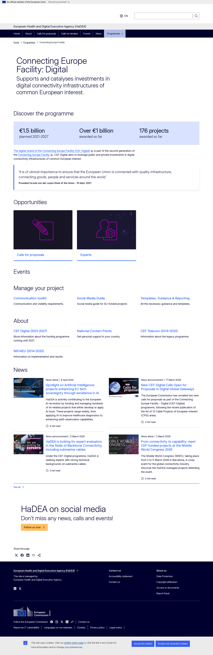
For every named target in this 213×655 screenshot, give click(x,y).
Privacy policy (97, 627)
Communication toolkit (30, 298)
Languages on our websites (58, 627)
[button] (16, 555)
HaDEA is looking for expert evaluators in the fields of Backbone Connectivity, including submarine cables (74, 445)
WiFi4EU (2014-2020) (29, 351)
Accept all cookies (143, 643)
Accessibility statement (120, 576)
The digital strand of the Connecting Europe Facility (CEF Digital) (52, 150)
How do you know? (58, 2)
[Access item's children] (123, 34)
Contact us (114, 582)
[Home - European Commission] (37, 14)
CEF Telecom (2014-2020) (159, 331)
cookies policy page (74, 643)
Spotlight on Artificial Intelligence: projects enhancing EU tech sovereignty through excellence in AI (72, 389)
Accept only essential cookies (173, 643)
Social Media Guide (91, 298)
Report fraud (162, 593)
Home (17, 33)
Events (86, 33)
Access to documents (167, 587)
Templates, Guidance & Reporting (165, 298)
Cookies (81, 627)
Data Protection (164, 576)
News (99, 33)
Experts (86, 255)
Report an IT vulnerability (26, 627)
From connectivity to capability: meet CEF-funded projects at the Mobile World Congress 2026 (168, 445)
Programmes (113, 33)
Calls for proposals (46, 33)
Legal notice (115, 627)
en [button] (124, 16)
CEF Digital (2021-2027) (30, 331)
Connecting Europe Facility (34, 154)
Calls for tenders (69, 33)
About (28, 33)
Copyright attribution (166, 582)
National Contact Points (94, 331)
